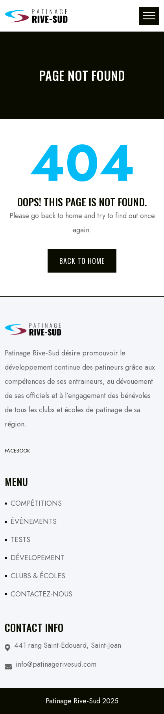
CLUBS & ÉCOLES (38, 576)
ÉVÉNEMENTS (34, 521)
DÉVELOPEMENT (37, 558)
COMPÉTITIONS (36, 503)
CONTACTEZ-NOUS (41, 594)
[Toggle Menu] (149, 15)
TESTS (20, 540)
